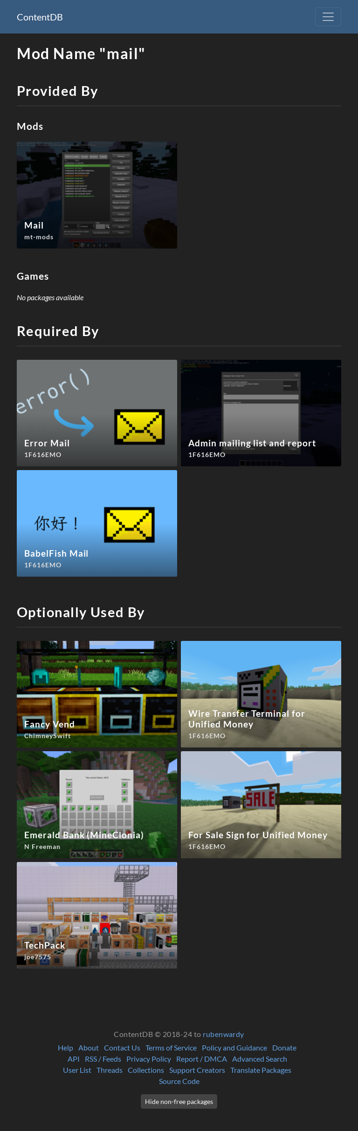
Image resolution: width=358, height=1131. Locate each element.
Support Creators (197, 1069)
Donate (284, 1047)
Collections (146, 1069)
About (88, 1047)
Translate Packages (260, 1069)
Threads (109, 1069)
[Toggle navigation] (328, 16)
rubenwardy (223, 1034)
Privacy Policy (148, 1058)
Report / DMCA (201, 1058)
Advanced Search (259, 1058)
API (74, 1058)
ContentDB (40, 16)
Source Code (179, 1081)
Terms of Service (171, 1047)
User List (77, 1069)
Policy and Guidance (234, 1047)
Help (65, 1047)
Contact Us (122, 1047)
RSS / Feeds (103, 1058)
